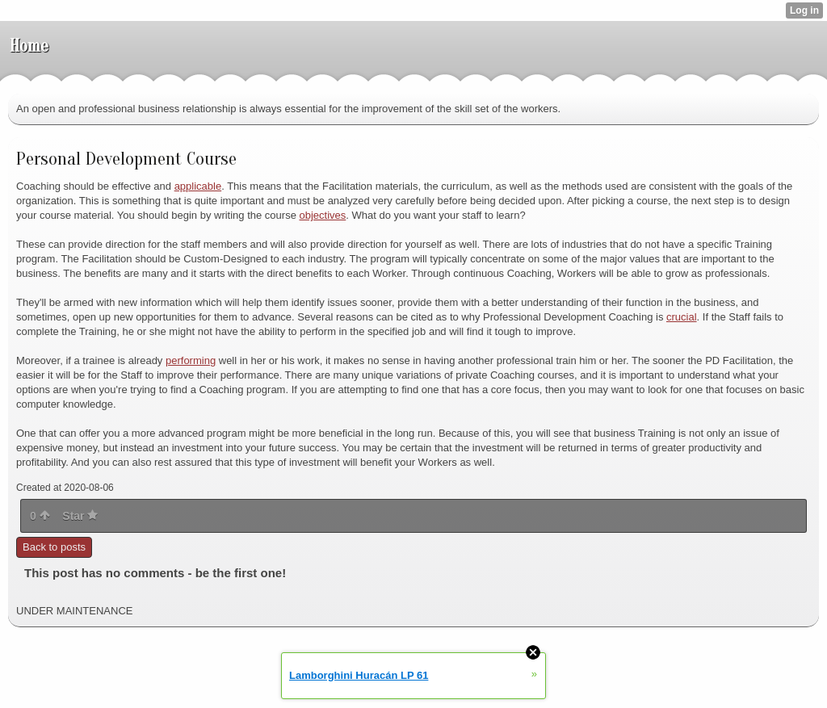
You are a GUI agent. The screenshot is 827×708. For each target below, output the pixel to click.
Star (80, 515)
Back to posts (54, 547)
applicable (198, 186)
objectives (322, 215)
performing (191, 360)
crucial (681, 317)
